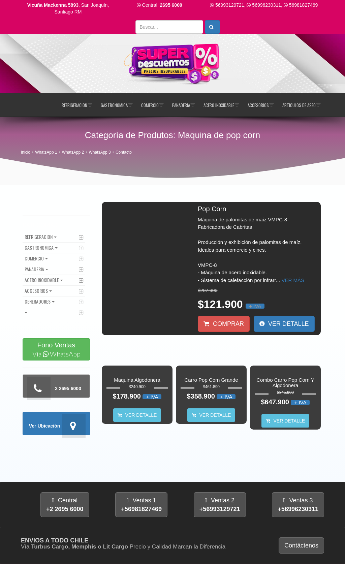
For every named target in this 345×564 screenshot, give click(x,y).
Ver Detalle (284, 323)
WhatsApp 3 (100, 152)
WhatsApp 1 (46, 152)
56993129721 (229, 5)
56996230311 (266, 5)
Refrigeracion (74, 105)
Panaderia (181, 105)
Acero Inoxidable (218, 105)
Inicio (25, 152)
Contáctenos (301, 545)
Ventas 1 (141, 504)
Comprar (223, 323)
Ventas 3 (298, 504)
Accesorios (258, 105)
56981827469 (303, 5)
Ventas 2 (219, 504)
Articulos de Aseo (299, 105)
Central (65, 504)
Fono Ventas (56, 349)
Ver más (292, 280)
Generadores (38, 301)
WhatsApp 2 (73, 152)
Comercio (150, 105)
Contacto (124, 152)
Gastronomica (114, 105)
